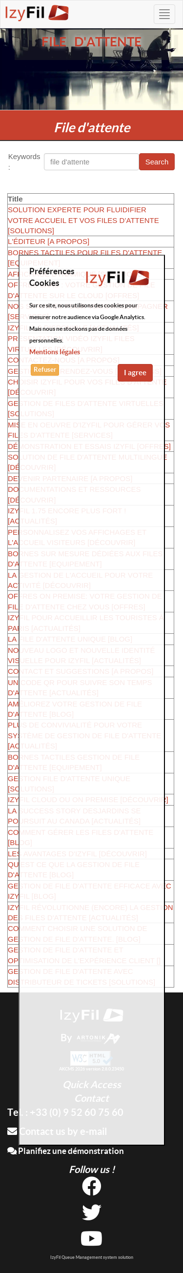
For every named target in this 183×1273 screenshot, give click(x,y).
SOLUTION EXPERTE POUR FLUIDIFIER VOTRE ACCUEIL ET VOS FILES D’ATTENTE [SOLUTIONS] (83, 220)
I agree (135, 372)
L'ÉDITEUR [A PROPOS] (48, 241)
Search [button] (157, 162)
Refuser (45, 369)
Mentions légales (54, 352)
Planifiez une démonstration (65, 1150)
